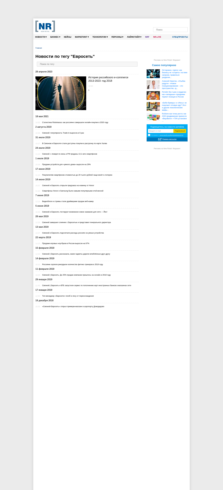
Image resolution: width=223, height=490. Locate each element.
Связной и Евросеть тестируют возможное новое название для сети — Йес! (74, 212)
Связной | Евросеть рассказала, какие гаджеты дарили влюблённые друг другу (76, 254)
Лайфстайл (134, 37)
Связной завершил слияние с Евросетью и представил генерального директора (76, 222)
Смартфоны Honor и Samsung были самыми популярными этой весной (72, 191)
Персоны (117, 37)
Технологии (100, 37)
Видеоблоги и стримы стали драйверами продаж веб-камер (68, 201)
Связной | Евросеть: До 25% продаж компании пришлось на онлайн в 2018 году (76, 275)
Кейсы (67, 37)
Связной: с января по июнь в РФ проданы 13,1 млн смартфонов (69, 154)
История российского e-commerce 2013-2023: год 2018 (108, 79)
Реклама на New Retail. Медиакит (167, 60)
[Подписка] (184, 22)
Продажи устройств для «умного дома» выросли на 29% (66, 164)
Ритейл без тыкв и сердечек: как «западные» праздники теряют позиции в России (174, 94)
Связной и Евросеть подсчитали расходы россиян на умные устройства (73, 233)
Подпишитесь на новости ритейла (167, 127)
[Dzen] (167, 22)
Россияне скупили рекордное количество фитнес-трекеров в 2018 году (72, 264)
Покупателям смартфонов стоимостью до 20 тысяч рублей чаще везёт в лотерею (77, 175)
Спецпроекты (179, 37)
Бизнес (55, 37)
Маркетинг (82, 37)
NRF (147, 37)
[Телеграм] (157, 22)
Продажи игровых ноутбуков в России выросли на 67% (65, 243)
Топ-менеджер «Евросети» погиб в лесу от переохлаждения (68, 296)
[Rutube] (178, 22)
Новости (41, 37)
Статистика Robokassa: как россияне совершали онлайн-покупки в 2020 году (75, 122)
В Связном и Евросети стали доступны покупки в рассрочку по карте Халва (74, 143)
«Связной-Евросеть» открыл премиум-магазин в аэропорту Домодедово (73, 306)
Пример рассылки (169, 139)
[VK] (162, 22)
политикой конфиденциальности (171, 135)
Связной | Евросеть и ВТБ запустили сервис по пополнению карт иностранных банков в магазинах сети (86, 285)
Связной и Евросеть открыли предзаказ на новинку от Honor (68, 185)
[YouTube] (173, 22)
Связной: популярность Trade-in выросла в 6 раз (63, 133)
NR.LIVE (157, 37)
